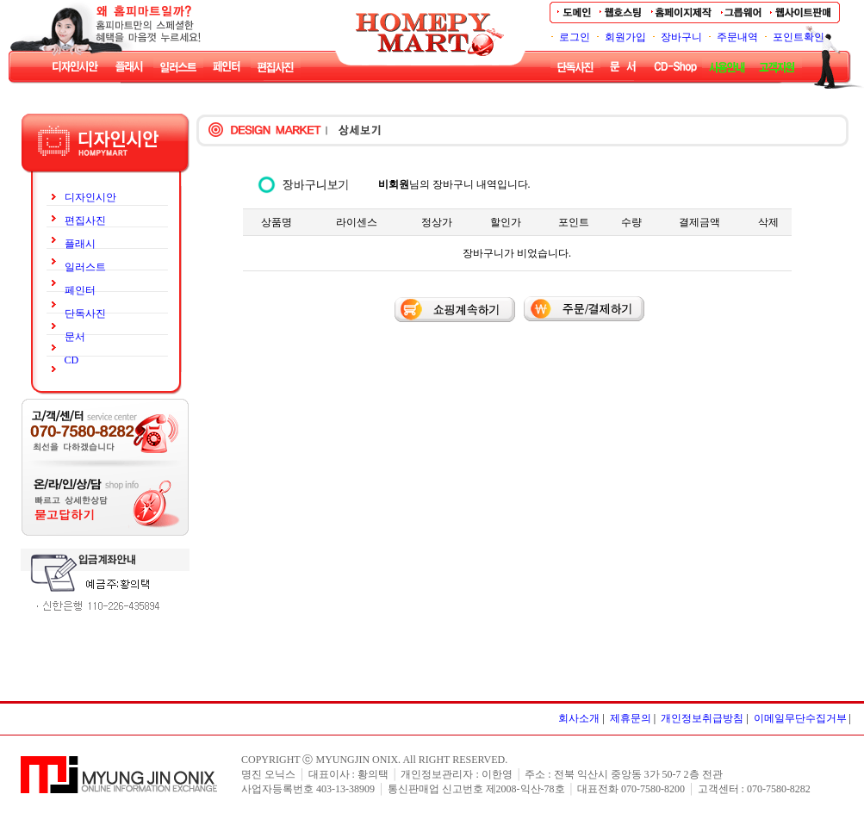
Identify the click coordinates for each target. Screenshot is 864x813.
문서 (75, 337)
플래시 (80, 244)
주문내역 (737, 37)
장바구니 (681, 37)
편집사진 (85, 220)
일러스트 (85, 267)
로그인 (574, 37)
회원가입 (625, 37)
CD (72, 360)
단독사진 (85, 313)
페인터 (80, 290)
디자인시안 (90, 197)
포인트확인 (798, 37)
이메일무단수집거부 (800, 718)
